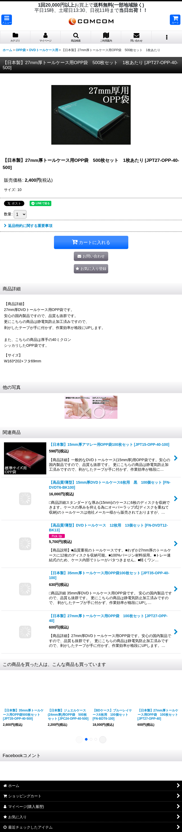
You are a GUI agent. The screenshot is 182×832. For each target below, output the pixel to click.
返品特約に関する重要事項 (28, 226)
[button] (6, 20)
